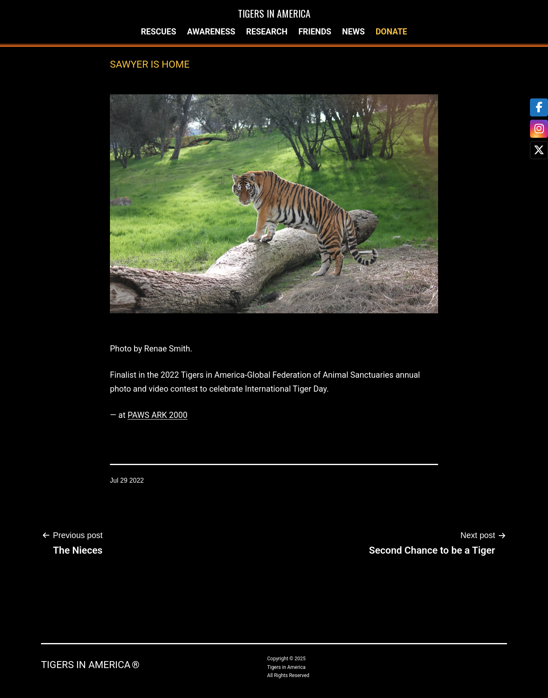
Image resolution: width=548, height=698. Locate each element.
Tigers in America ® (90, 665)
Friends (314, 31)
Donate (391, 31)
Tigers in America (274, 13)
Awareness (211, 31)
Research (267, 31)
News (353, 31)
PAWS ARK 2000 (157, 415)
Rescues (158, 31)
